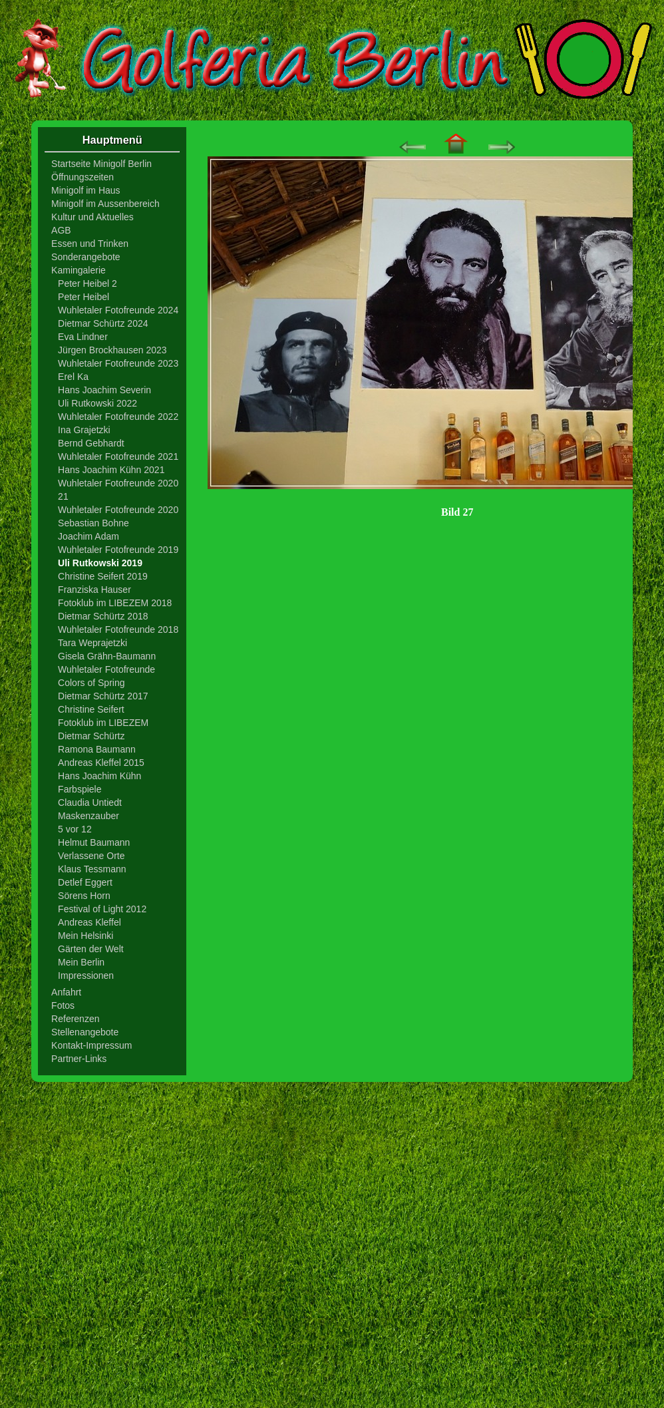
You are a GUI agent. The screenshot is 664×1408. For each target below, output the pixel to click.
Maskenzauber (88, 815)
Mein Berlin (81, 962)
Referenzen (75, 1018)
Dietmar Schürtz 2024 (103, 323)
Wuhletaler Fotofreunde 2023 (118, 363)
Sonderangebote (85, 257)
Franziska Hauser (94, 589)
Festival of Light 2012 (102, 909)
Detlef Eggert (85, 882)
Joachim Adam (88, 536)
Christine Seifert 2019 (103, 576)
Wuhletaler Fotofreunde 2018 (118, 629)
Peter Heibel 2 (87, 283)
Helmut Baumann (94, 842)
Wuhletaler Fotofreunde (106, 669)
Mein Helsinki (85, 935)
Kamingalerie (78, 270)
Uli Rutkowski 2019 (100, 563)
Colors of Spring (91, 682)
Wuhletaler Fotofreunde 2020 (118, 509)
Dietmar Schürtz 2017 (103, 696)
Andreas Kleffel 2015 (101, 762)
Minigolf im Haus (85, 190)
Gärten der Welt (91, 949)
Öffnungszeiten (82, 177)
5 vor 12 (75, 829)
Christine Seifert (91, 709)
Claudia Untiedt (90, 802)
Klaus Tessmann (92, 869)
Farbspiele (79, 789)
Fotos (63, 1005)
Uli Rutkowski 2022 (97, 403)
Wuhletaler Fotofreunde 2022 (118, 416)
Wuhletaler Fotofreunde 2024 (118, 310)
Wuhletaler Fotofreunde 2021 (118, 456)
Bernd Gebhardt (91, 443)
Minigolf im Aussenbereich (105, 203)
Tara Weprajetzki (92, 642)
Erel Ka (73, 376)
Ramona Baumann (97, 749)
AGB (61, 230)
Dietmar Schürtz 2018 (103, 616)
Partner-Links (78, 1058)
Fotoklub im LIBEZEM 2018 (115, 603)
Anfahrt (66, 992)
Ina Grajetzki (84, 430)
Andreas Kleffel (89, 922)
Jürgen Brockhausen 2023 (112, 350)
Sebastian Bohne (93, 523)
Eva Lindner (83, 336)
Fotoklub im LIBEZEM (103, 722)
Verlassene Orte (91, 855)
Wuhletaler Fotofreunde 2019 (118, 549)
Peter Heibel (83, 296)
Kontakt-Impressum (91, 1045)
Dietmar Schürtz (91, 736)
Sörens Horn (84, 895)
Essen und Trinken (89, 243)
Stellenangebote (84, 1032)
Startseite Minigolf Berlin (101, 163)
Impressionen (86, 975)
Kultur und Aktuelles (92, 217)
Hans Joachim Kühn (99, 776)
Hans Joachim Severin (104, 390)
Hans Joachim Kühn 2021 (111, 469)
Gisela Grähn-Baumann (107, 656)
